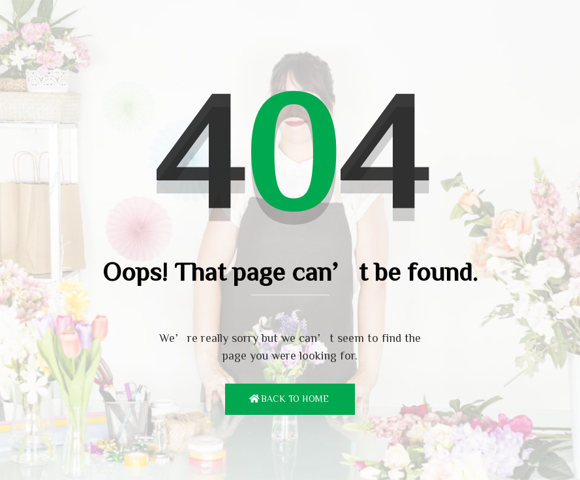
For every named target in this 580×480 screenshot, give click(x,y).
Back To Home (295, 398)
